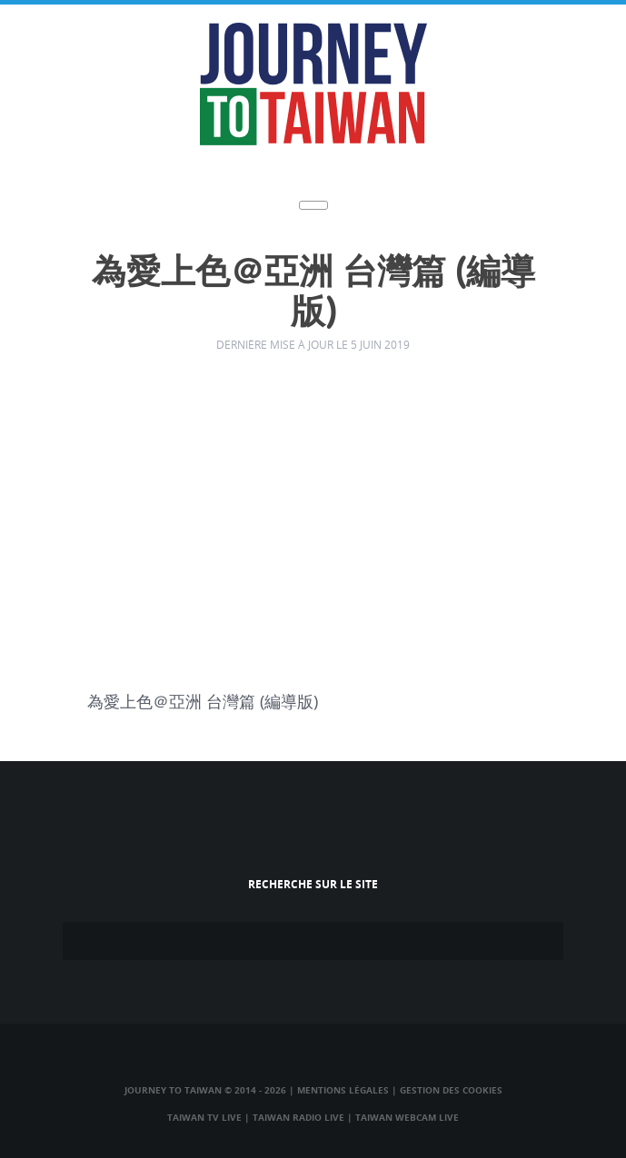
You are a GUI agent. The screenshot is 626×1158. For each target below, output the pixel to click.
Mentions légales (343, 1090)
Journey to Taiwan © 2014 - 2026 (205, 1090)
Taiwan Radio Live (298, 1117)
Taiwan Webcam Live (407, 1117)
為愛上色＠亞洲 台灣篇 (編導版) (313, 293)
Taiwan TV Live (204, 1117)
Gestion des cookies (451, 1090)
